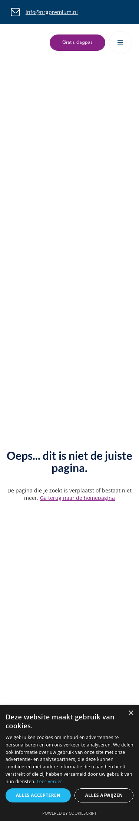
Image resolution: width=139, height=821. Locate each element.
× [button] (130, 713)
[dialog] (69, 763)
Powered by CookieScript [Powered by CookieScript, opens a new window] (69, 813)
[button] (120, 42)
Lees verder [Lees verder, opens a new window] (49, 781)
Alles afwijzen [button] (104, 795)
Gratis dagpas (77, 42)
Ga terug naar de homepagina (77, 497)
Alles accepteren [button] (38, 795)
